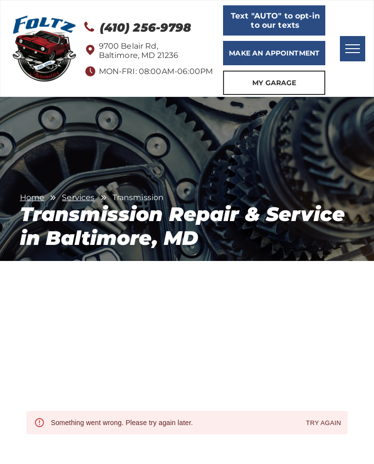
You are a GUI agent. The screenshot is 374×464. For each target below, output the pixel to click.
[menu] (352, 48)
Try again (323, 423)
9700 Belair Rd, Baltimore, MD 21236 (139, 50)
